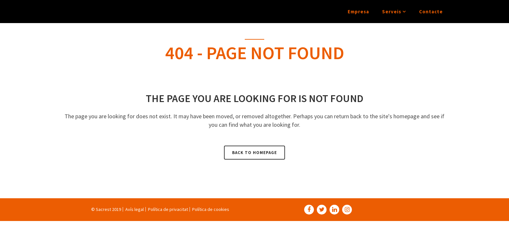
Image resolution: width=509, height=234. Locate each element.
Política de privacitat (168, 209)
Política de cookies (210, 209)
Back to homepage (254, 152)
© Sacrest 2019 (106, 209)
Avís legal (134, 209)
